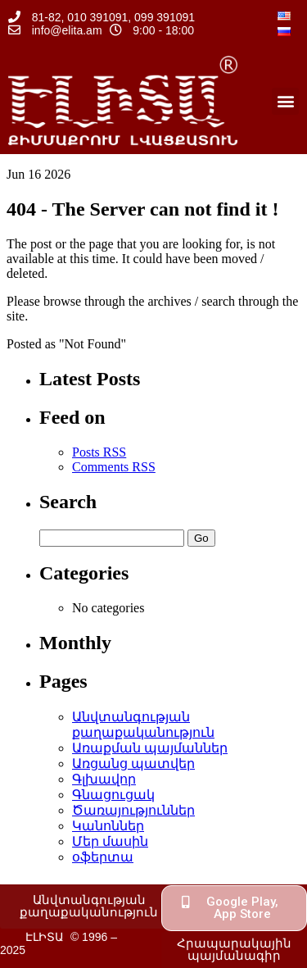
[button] (285, 101)
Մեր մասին (110, 841)
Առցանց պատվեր (133, 763)
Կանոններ (108, 826)
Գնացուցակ (113, 795)
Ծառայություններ (133, 810)
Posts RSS (99, 452)
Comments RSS (114, 467)
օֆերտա (102, 857)
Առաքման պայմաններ (150, 748)
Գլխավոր (104, 779)
